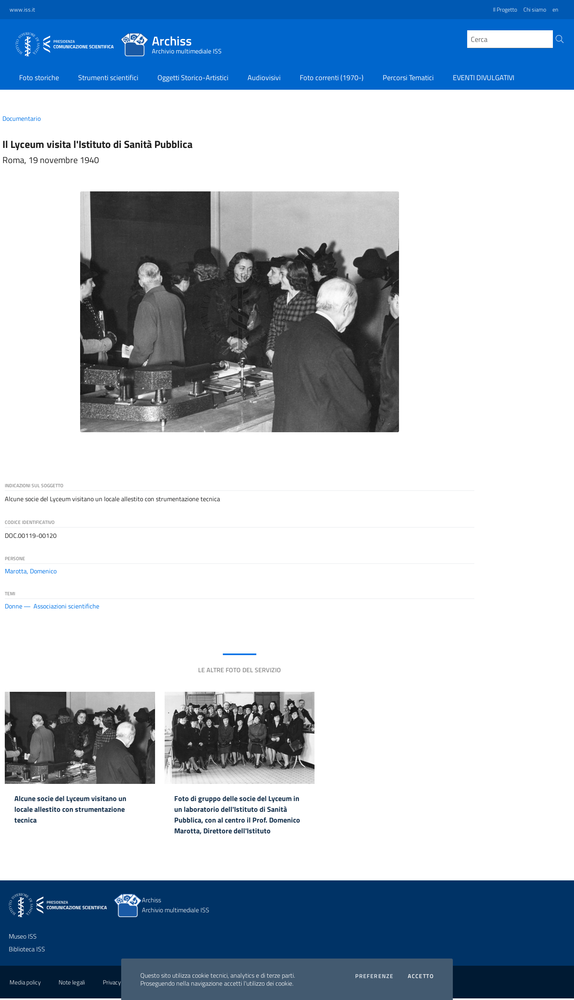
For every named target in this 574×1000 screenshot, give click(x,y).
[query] (510, 39)
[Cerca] (558, 41)
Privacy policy (119, 983)
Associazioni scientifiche (66, 606)
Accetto (421, 976)
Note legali (72, 983)
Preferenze (374, 976)
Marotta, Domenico (31, 571)
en (555, 9)
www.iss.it (22, 9)
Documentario (21, 118)
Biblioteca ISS (27, 950)
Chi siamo (534, 9)
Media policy (25, 983)
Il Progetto (505, 9)
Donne (13, 606)
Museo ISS (23, 938)
